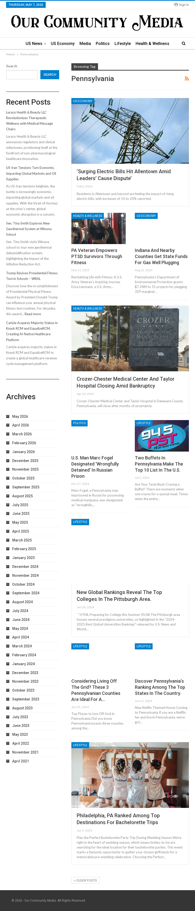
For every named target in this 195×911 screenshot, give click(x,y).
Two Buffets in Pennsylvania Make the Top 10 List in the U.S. (159, 464)
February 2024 (24, 655)
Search (11, 66)
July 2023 (20, 717)
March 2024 (22, 646)
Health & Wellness (152, 43)
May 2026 (20, 416)
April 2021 (20, 761)
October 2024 (23, 584)
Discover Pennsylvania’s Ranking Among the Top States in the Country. (160, 687)
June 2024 (20, 620)
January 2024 (23, 664)
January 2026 (23, 452)
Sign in (181, 5)
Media (85, 43)
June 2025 (20, 514)
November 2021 (25, 752)
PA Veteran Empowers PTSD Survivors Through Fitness (96, 256)
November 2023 (25, 681)
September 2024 (25, 593)
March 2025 (22, 540)
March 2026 (22, 434)
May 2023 (20, 734)
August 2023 (22, 708)
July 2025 (20, 505)
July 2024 (20, 611)
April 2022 (20, 743)
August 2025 (22, 496)
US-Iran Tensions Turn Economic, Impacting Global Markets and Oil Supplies (31, 173)
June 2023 (20, 726)
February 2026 (24, 443)
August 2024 (22, 602)
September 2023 (25, 699)
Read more (33, 314)
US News (34, 43)
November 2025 (25, 469)
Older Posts (85, 880)
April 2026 (20, 425)
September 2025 (25, 487)
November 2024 (25, 575)
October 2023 (23, 690)
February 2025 (24, 549)
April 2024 (20, 637)
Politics (103, 43)
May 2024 (20, 629)
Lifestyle (123, 43)
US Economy (63, 43)
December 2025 (25, 461)
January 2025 (23, 558)
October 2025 (23, 478)
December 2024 (25, 567)
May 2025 (20, 522)
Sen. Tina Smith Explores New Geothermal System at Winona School (29, 228)
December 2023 (25, 673)
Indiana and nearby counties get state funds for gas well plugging (161, 256)
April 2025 (20, 531)
